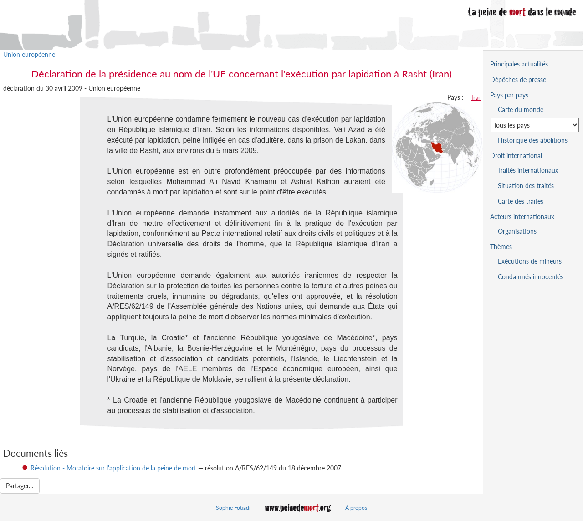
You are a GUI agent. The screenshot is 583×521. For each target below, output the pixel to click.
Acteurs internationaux (522, 216)
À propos (356, 507)
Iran (476, 97)
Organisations (517, 231)
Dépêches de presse (518, 79)
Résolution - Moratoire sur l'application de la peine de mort (113, 468)
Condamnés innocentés (530, 277)
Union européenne (29, 54)
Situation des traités (526, 185)
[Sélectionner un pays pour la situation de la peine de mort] (535, 125)
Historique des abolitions (533, 140)
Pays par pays (509, 95)
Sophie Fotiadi (233, 507)
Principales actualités (519, 64)
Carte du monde (520, 109)
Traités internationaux (528, 170)
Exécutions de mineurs (530, 261)
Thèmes (501, 246)
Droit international (516, 155)
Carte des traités (520, 201)
